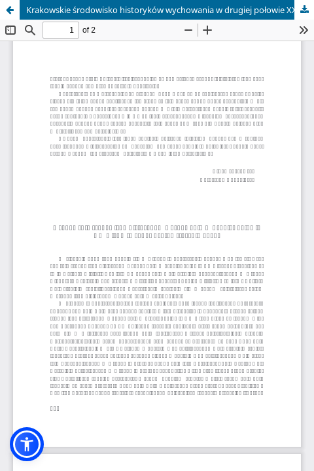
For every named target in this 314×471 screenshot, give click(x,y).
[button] (27, 444)
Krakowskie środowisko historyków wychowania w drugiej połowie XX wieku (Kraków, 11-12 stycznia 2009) (170, 10)
